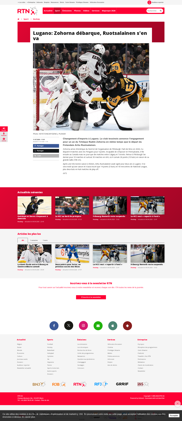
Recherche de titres (84, 350)
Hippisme (50, 362)
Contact (140, 368)
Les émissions (82, 344)
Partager (39, 146)
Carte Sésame (70, 2)
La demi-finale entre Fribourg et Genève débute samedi (33, 265)
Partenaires (142, 359)
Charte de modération (145, 365)
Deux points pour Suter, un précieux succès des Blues (68, 265)
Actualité (48, 10)
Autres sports (51, 371)
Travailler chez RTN (144, 356)
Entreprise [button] (31, 2)
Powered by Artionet (137, 398)
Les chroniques (82, 347)
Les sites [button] (21, 2)
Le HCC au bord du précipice (68, 216)
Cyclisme (50, 356)
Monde (19, 350)
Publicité (141, 353)
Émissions (67, 10)
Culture (19, 356)
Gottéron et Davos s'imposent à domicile (33, 217)
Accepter (174, 415)
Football (50, 344)
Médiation (141, 362)
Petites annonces (113, 356)
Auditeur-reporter (155, 2)
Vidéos (86, 10)
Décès (62, 2)
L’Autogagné (81, 362)
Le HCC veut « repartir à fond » (145, 216)
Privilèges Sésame (82, 2)
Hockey (36, 19)
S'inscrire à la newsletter (91, 297)
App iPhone (112, 325)
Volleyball (50, 353)
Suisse (19, 347)
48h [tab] (23, 240)
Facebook (54, 325)
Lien (38, 156)
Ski (48, 359)
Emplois (46, 2)
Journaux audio (22, 359)
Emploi (110, 362)
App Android (127, 325)
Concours (80, 368)
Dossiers (20, 362)
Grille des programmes (85, 353)
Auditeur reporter (23, 365)
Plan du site (45, 400)
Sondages (80, 365)
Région (19, 344)
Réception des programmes (147, 347)
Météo (110, 353)
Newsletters (98, 325)
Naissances (55, 2)
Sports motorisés (53, 368)
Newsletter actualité (24, 368)
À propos (141, 344)
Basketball (50, 350)
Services (96, 10)
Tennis (49, 365)
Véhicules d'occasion (97, 2)
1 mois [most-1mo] (45, 240)
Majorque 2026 (108, 10)
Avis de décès (112, 365)
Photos (77, 10)
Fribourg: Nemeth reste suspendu (109, 216)
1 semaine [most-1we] (34, 240)
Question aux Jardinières (85, 359)
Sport (57, 10)
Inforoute (40, 2)
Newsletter (141, 371)
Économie (20, 353)
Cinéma (110, 347)
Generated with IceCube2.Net (154, 398)
